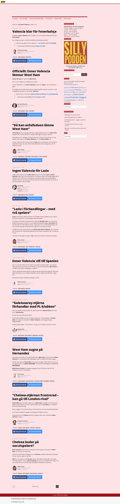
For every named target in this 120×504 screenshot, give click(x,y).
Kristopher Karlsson (22, 421)
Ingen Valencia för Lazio (30, 170)
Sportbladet (67, 18)
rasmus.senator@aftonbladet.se (25, 283)
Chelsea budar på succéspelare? (25, 444)
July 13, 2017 (41, 97)
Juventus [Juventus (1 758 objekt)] (67, 92)
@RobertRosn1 (24, 152)
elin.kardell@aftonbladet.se (23, 187)
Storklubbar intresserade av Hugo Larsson (74, 124)
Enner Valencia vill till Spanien (35, 261)
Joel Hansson (20, 374)
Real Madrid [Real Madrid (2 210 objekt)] (71, 100)
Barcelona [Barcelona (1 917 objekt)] (79, 87)
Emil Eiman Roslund (22, 50)
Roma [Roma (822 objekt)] (77, 100)
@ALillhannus (24, 106)
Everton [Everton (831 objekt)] (82, 90)
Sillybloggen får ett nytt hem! (72, 115)
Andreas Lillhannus (22, 104)
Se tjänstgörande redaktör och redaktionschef (23, 498)
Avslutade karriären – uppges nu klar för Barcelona (75, 120)
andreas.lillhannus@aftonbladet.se (25, 105)
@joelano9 (23, 377)
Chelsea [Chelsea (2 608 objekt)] (78, 90)
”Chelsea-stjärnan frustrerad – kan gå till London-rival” (35, 397)
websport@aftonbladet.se (71, 84)
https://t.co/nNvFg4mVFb (50, 94)
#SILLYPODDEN (24, 18)
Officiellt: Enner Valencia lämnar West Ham (31, 73)
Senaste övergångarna (36, 18)
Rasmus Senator (21, 281)
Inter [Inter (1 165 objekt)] (86, 90)
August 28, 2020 (40, 46)
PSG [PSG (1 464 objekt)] (65, 100)
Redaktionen (58, 18)
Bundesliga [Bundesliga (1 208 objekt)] (71, 90)
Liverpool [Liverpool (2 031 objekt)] (82, 92)
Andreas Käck (20, 329)
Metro (23, 318)
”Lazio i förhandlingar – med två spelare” (33, 211)
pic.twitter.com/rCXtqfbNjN (47, 43)
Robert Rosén (20, 149)
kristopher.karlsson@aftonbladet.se (25, 422)
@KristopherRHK (25, 423)
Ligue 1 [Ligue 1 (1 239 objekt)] (77, 92)
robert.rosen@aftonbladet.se (24, 151)
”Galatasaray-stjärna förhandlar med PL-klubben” (34, 305)
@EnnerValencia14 (36, 94)
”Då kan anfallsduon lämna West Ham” (33, 127)
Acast (80, 67)
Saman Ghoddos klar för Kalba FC (73, 117)
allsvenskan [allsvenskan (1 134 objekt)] (67, 87)
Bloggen (15, 18)
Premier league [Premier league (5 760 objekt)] (78, 97)
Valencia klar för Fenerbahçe (34, 31)
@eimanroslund (24, 53)
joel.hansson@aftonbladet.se (24, 375)
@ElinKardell (24, 188)
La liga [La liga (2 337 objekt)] (72, 92)
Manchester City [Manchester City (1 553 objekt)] (69, 94)
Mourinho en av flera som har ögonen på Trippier (75, 129)
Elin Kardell (20, 185)
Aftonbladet (72, 67)
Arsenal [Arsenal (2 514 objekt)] (73, 87)
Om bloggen (49, 18)
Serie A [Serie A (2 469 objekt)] (81, 100)
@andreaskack (24, 330)
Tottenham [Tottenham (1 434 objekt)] (67, 102)
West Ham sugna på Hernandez (27, 351)
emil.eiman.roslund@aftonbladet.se (25, 51)
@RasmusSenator (25, 284)
